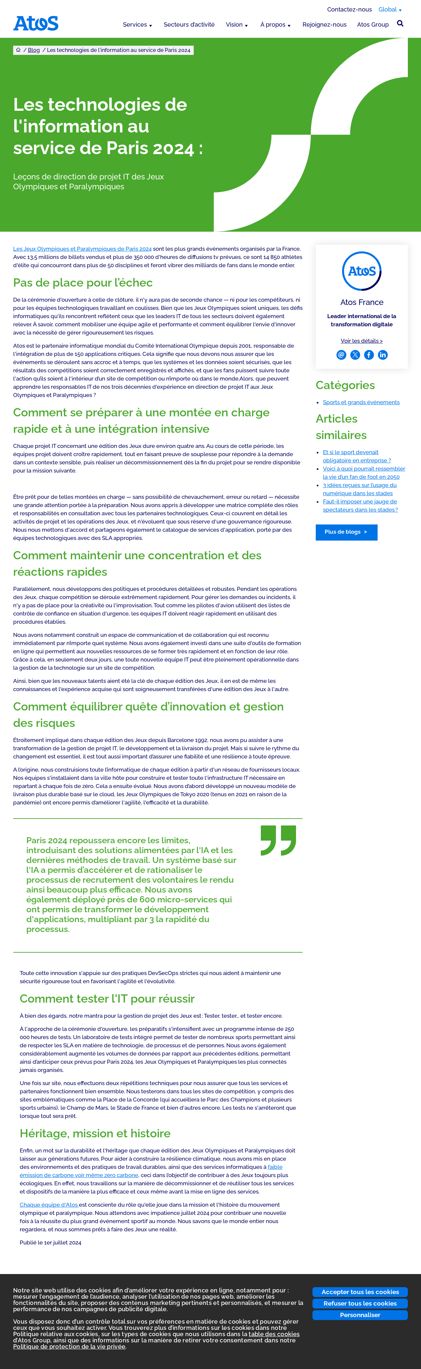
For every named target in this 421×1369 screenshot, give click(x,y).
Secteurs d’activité (189, 24)
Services (135, 24)
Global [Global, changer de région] (388, 9)
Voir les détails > (362, 340)
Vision (234, 24)
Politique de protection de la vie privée (69, 1346)
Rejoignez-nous (325, 24)
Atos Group (373, 24)
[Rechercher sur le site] (400, 23)
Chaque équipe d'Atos (49, 1204)
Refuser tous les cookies (360, 1303)
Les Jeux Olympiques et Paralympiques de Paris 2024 (82, 248)
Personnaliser (360, 1314)
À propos (272, 24)
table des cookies (274, 1334)
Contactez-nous (349, 9)
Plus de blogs (342, 531)
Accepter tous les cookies (360, 1291)
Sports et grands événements (361, 402)
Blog (34, 50)
